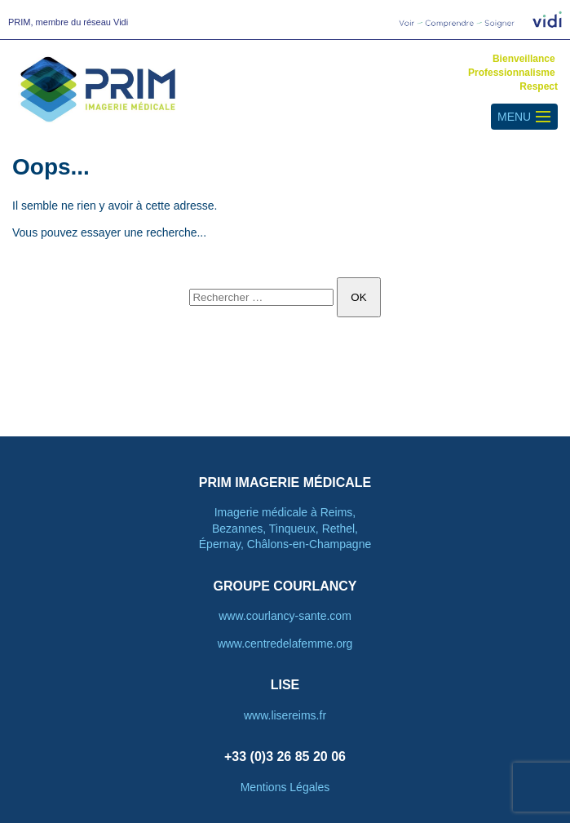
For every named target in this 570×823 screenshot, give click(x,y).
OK (358, 297)
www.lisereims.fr (285, 715)
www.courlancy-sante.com (285, 615)
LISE (285, 685)
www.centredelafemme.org (285, 643)
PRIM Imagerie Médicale (285, 482)
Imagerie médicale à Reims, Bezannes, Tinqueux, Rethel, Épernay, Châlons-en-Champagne (285, 528)
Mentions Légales (285, 787)
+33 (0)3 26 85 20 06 (285, 756)
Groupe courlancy (284, 586)
